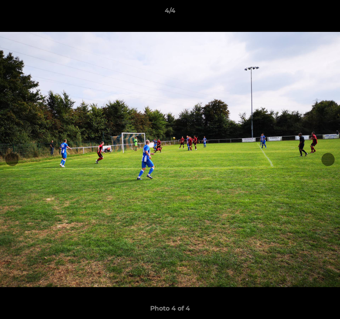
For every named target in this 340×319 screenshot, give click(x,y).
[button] (329, 13)
